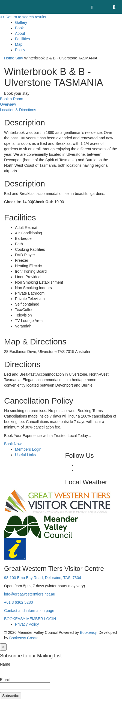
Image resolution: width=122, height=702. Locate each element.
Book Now (13, 444)
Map (18, 44)
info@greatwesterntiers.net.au (29, 594)
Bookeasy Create (23, 638)
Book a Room (11, 99)
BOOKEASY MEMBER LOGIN (30, 619)
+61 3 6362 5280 (18, 602)
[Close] (3, 647)
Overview (8, 104)
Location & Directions (18, 110)
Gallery (21, 22)
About (20, 33)
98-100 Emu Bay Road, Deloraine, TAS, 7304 (42, 578)
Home (9, 58)
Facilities (22, 39)
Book (19, 28)
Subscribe (10, 696)
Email (5, 679)
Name (5, 664)
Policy (20, 50)
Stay (19, 58)
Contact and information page (29, 610)
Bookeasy (88, 632)
